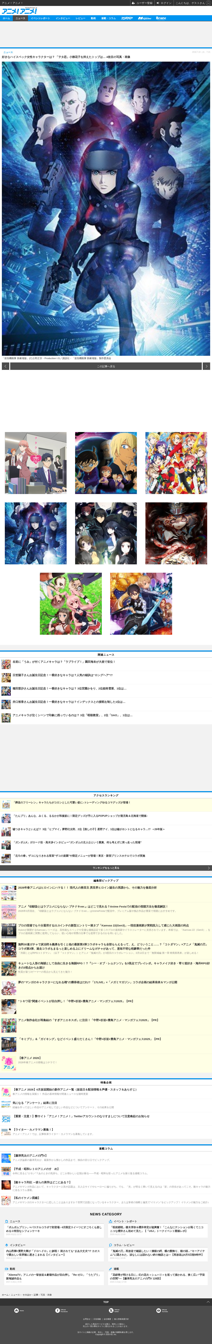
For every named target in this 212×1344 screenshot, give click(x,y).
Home (22, 1310)
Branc (161, 18)
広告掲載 (97, 1319)
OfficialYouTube (165, 1310)
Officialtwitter (116, 1310)
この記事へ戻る (106, 366)
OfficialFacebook (64, 1310)
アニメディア (127, 18)
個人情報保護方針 (121, 1319)
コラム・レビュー (124, 1245)
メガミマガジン (144, 18)
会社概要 (107, 1319)
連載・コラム (108, 18)
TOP (106, 1302)
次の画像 (206, 366)
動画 (93, 18)
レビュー (80, 18)
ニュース (20, 18)
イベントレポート (40, 18)
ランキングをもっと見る (106, 868)
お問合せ (87, 1319)
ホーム (6, 18)
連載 (116, 1268)
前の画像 (5, 366)
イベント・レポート (125, 1221)
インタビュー (63, 18)
